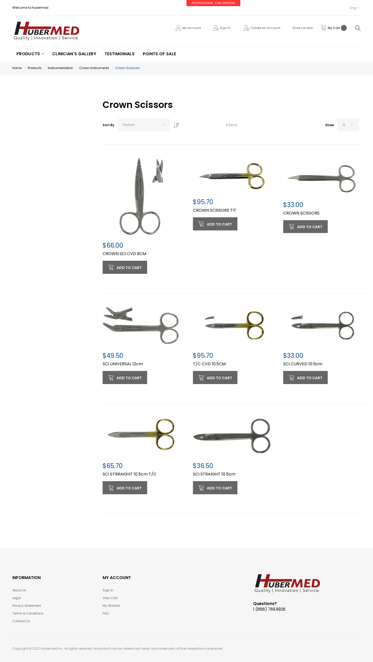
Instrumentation (60, 68)
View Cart (110, 598)
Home (17, 68)
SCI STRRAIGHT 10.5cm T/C (129, 474)
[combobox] (144, 124)
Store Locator (302, 28)
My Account (191, 28)
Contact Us (21, 621)
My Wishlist (111, 605)
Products (35, 68)
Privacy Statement (26, 605)
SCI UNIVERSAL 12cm (123, 364)
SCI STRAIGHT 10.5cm (214, 474)
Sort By (108, 125)
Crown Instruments (94, 68)
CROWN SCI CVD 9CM (124, 254)
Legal (16, 598)
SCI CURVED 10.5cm (302, 364)
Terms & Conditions (27, 613)
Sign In (225, 28)
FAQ (106, 613)
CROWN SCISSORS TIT (214, 210)
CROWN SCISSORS (301, 213)
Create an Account (265, 28)
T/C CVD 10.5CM (209, 364)
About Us (19, 590)
